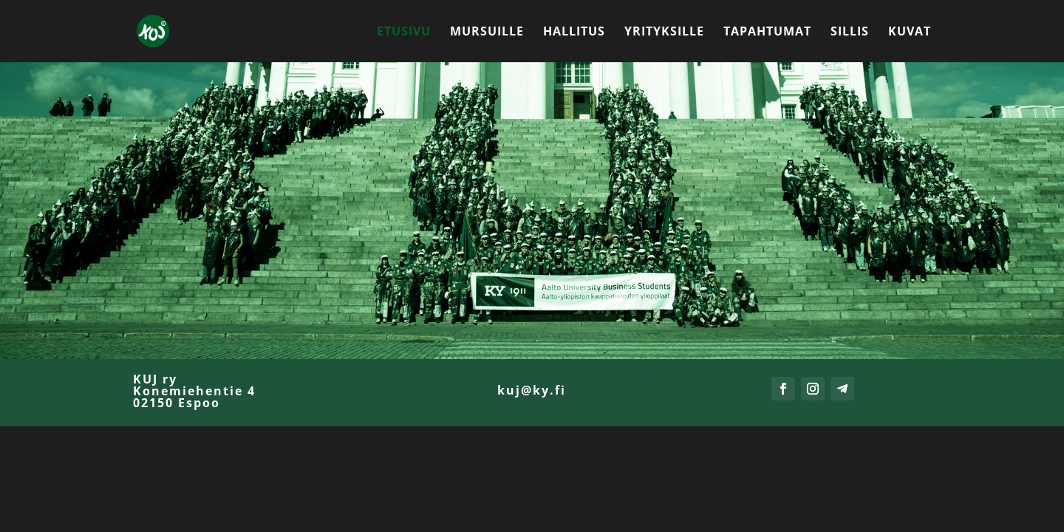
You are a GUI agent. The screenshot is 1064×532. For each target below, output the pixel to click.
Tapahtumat (767, 32)
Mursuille (487, 32)
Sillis (850, 32)
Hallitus (574, 32)
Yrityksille (664, 32)
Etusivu (404, 32)
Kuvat (909, 32)
